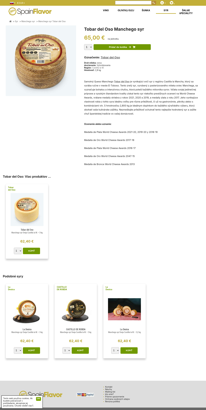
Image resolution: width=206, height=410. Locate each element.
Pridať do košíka (122, 47)
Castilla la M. (98, 67)
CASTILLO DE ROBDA (62, 288)
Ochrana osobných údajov (117, 399)
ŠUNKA (146, 10)
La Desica (11, 288)
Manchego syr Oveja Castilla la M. (24, 232)
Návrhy (108, 389)
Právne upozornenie (114, 396)
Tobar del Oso (110, 57)
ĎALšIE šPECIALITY (186, 12)
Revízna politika (112, 401)
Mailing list (110, 391)
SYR (166, 10)
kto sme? (109, 394)
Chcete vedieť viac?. (24, 405)
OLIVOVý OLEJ (126, 10)
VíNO (106, 10)
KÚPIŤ (31, 251)
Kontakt (108, 387)
